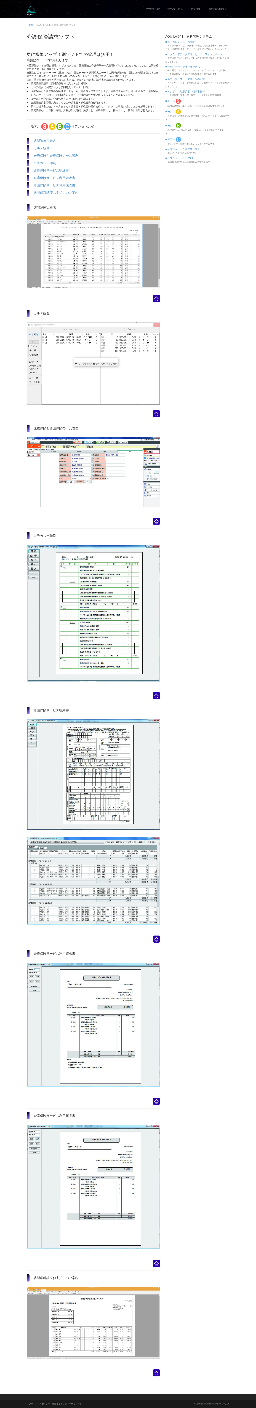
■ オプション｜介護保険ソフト (182, 149)
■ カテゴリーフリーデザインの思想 (185, 79)
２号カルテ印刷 (45, 163)
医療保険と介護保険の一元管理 (56, 155)
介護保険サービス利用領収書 (54, 185)
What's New (154, 8)
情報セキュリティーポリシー (66, 1403)
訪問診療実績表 (45, 141)
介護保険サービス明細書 (51, 170)
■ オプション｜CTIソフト (179, 158)
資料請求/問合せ (218, 8)
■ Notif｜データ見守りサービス (182, 66)
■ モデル (173, 101)
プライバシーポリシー (39, 1403)
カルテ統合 (42, 148)
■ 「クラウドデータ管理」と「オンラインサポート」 (195, 54)
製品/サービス (176, 8)
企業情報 (197, 8)
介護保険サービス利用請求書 (54, 178)
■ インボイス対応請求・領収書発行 (185, 91)
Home (30, 24)
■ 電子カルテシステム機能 (180, 41)
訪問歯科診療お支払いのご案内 (56, 192)
